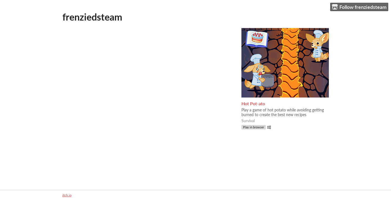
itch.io (67, 195)
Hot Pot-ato (253, 103)
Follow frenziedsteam (359, 7)
